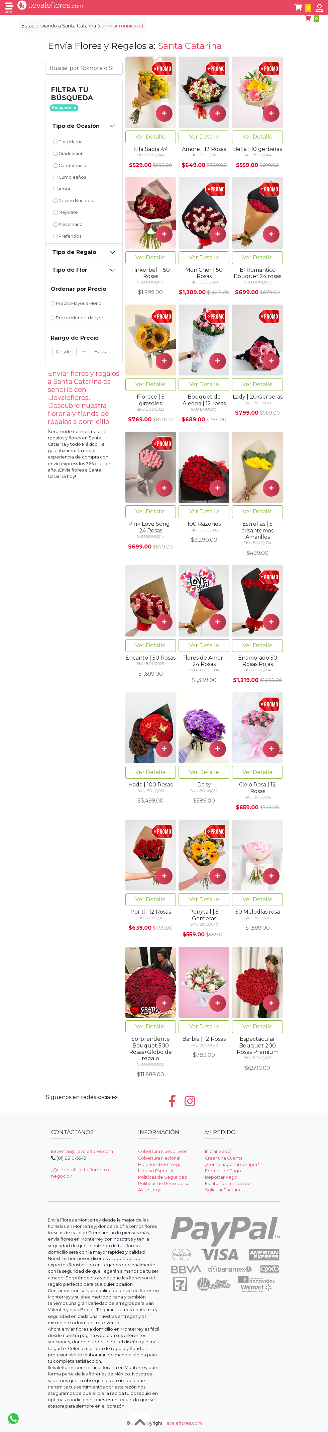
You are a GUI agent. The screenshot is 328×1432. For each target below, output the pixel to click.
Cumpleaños (69, 177)
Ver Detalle (150, 137)
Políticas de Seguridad (162, 1177)
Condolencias (71, 165)
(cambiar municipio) (120, 26)
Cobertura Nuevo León (163, 1151)
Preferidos (67, 236)
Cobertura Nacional (159, 1158)
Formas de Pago (223, 1170)
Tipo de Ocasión (76, 126)
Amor (62, 188)
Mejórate (65, 212)
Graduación (68, 153)
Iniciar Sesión (219, 1151)
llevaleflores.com (183, 1423)
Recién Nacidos (73, 200)
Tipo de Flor (69, 270)
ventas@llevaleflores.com (82, 1151)
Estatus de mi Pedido (228, 1183)
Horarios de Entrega (160, 1164)
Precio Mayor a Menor (77, 303)
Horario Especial (155, 1170)
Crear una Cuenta (224, 1158)
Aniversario (68, 224)
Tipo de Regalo (74, 252)
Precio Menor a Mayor (77, 317)
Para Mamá (68, 141)
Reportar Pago (221, 1177)
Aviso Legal (150, 1189)
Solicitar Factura (222, 1189)
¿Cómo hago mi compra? (232, 1164)
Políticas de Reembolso (164, 1183)
